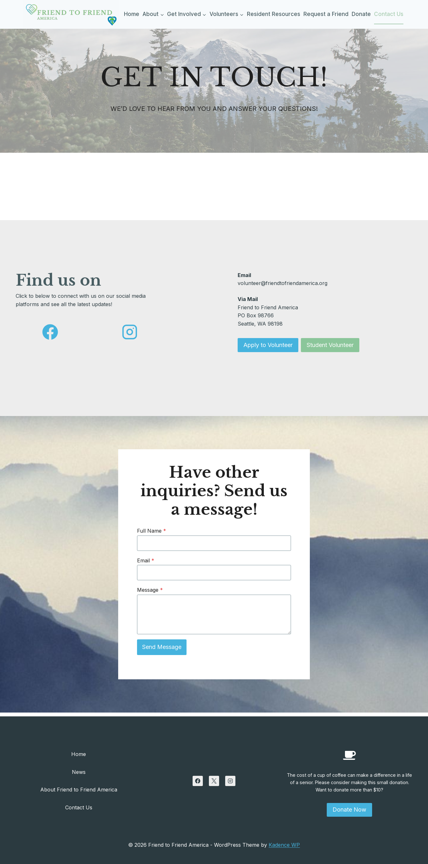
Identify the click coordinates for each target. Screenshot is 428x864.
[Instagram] (230, 781)
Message (151, 592)
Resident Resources (273, 14)
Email (147, 563)
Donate (361, 14)
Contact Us (388, 14)
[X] (214, 781)
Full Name (153, 533)
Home (131, 14)
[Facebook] (198, 781)
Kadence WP (284, 845)
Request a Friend (325, 14)
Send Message (163, 649)
